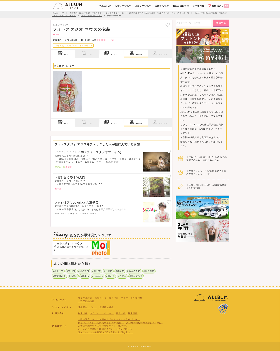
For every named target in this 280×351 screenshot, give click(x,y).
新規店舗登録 (106, 307)
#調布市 (110, 276)
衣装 (136, 53)
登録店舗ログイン (87, 307)
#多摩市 (120, 271)
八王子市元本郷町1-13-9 (70, 40)
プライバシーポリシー (102, 313)
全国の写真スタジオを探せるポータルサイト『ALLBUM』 (109, 319)
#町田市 (96, 271)
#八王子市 (58, 271)
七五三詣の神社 (86, 301)
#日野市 (122, 276)
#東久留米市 (136, 276)
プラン (111, 53)
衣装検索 (113, 298)
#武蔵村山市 (59, 276)
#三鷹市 (108, 271)
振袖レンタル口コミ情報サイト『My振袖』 (101, 322)
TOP (63, 53)
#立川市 (71, 271)
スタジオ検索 (85, 298)
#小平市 (73, 276)
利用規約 (83, 313)
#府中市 (85, 276)
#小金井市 (97, 276)
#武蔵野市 (83, 271)
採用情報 (133, 313)
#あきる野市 (133, 271)
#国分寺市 (148, 271)
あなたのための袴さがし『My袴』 (144, 322)
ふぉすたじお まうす (60, 25)
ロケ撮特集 (136, 298)
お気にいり (218, 5)
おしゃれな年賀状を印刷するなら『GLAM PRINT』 (105, 329)
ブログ (124, 298)
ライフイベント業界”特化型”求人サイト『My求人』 (105, 332)
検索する (221, 23)
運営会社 (121, 313)
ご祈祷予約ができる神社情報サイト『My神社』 (103, 326)
